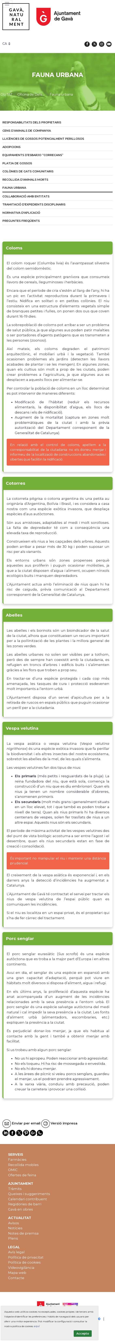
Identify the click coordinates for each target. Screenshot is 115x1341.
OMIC (13, 1170)
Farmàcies (17, 1160)
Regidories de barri (24, 1204)
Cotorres (15, 483)
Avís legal (16, 1252)
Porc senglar (20, 938)
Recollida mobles (23, 1165)
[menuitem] (57, 123)
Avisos (13, 1223)
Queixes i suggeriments (29, 1194)
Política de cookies (24, 1262)
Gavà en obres (20, 1209)
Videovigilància (21, 1268)
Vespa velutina (22, 728)
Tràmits (15, 1189)
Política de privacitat (26, 1257)
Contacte (16, 1278)
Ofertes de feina (22, 1175)
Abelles (14, 615)
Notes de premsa (23, 1233)
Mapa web (17, 1273)
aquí (37, 1326)
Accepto (82, 1333)
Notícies (15, 1228)
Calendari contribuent (27, 1199)
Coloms (14, 247)
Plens (13, 1238)
